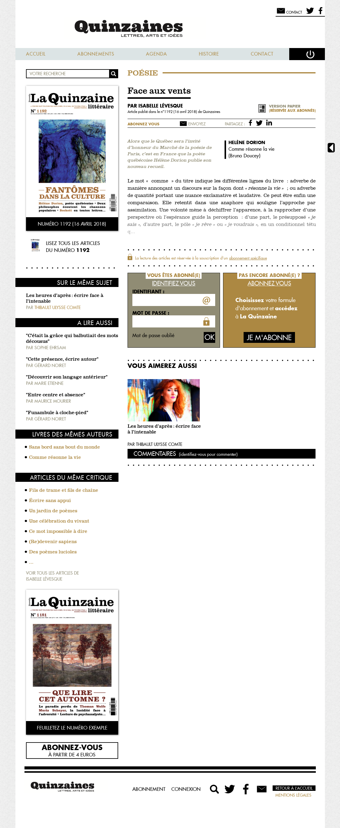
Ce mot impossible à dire (58, 531)
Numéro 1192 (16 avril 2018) (72, 224)
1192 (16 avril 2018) (181, 111)
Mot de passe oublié (153, 335)
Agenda (156, 54)
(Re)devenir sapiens (53, 542)
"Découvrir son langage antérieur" (67, 377)
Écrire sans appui (50, 500)
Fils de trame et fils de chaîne (63, 490)
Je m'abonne (269, 337)
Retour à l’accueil (294, 788)
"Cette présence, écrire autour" (62, 359)
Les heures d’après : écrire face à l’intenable (164, 429)
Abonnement (148, 789)
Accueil (36, 54)
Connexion (186, 789)
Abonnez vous (143, 124)
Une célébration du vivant (59, 521)
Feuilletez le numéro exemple (72, 728)
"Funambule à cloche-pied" (57, 413)
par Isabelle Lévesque (155, 106)
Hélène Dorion (246, 142)
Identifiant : (148, 291)
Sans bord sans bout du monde (64, 447)
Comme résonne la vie (55, 457)
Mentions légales (293, 795)
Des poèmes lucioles (53, 552)
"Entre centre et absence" (55, 395)
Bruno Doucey (244, 156)
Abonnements (95, 54)
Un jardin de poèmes (53, 511)
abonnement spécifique (248, 258)
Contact (262, 54)
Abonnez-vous (72, 747)
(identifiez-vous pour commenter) (208, 454)
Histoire (209, 54)
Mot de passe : (150, 313)
